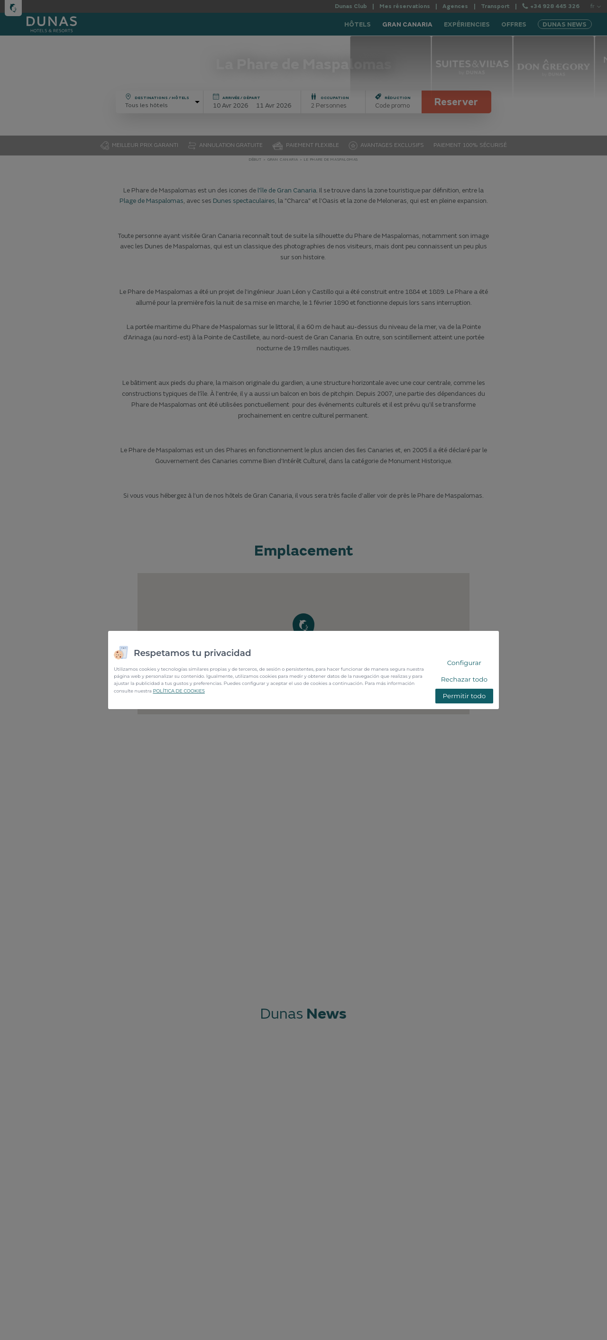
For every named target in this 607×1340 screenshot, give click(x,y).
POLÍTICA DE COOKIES (178, 690)
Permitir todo (464, 696)
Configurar (464, 662)
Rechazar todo (464, 679)
